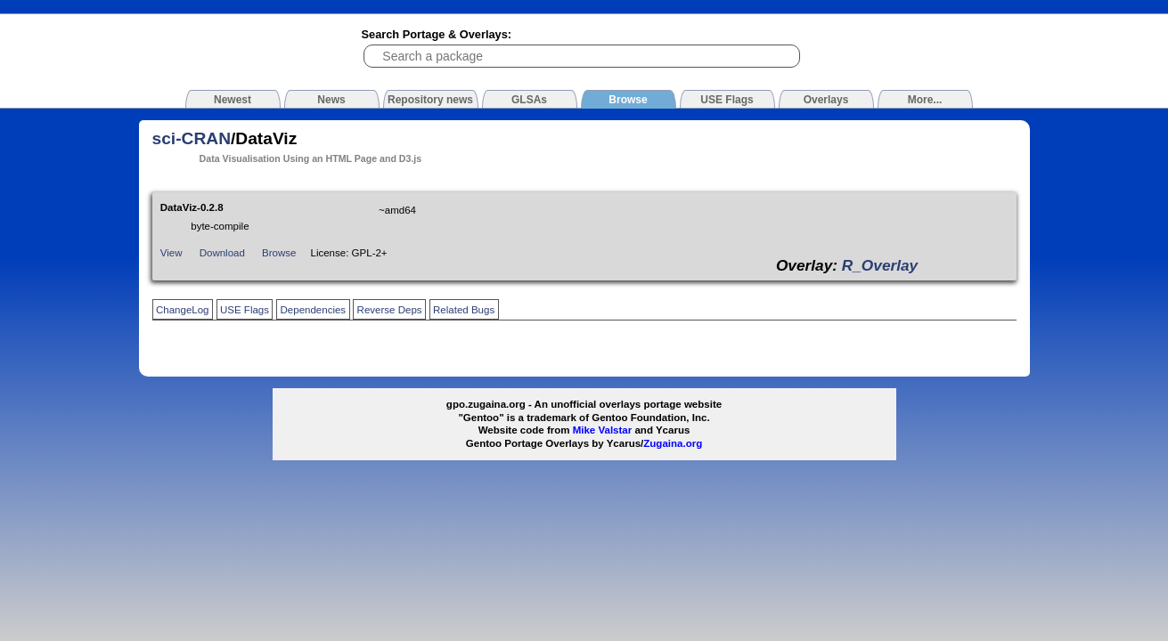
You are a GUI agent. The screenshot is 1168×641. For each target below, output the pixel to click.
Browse (279, 252)
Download (222, 252)
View (171, 252)
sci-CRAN (192, 138)
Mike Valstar (603, 430)
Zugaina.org (672, 443)
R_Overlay (880, 265)
